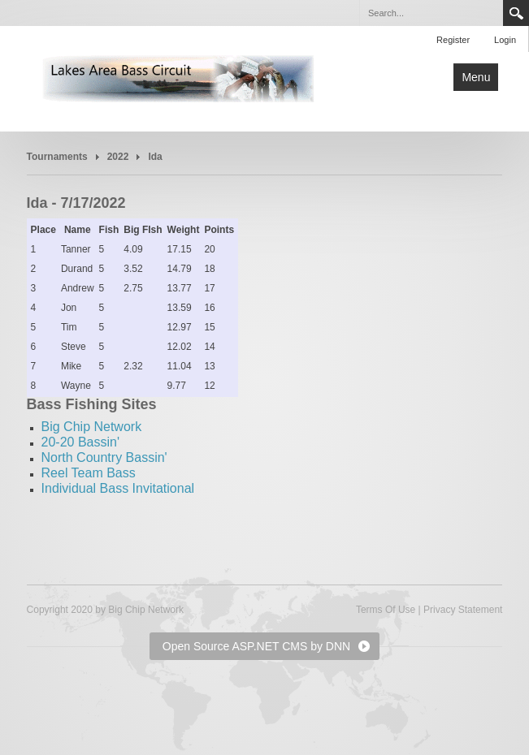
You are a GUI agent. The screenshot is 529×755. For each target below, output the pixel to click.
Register (453, 40)
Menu (476, 77)
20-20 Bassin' (80, 442)
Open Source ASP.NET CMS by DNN (256, 646)
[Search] (430, 13)
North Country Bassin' (104, 457)
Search (516, 13)
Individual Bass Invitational (118, 488)
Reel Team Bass (88, 473)
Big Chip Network (91, 427)
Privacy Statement (462, 609)
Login (505, 40)
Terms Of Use (385, 609)
